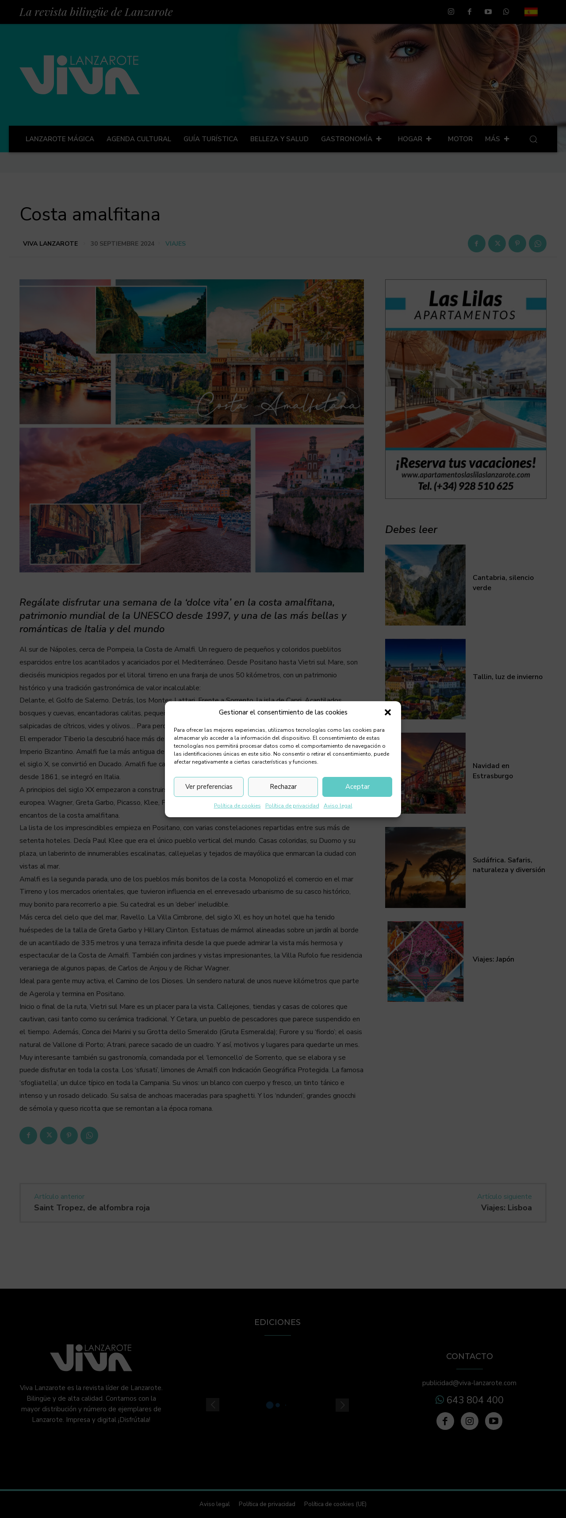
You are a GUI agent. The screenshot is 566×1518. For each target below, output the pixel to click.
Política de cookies (237, 805)
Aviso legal (338, 805)
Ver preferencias (209, 786)
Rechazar (283, 786)
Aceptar (357, 786)
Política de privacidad (292, 805)
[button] (387, 712)
